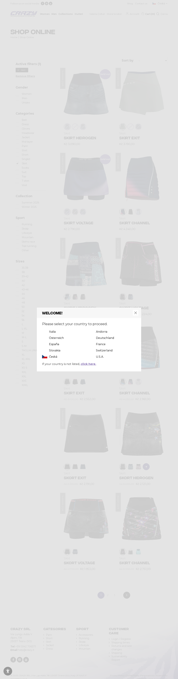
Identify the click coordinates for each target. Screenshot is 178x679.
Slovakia (54, 350)
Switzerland (104, 350)
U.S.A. (100, 356)
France (101, 344)
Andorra (101, 331)
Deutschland (105, 338)
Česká (53, 356)
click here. (88, 364)
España (54, 344)
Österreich (56, 338)
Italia (52, 331)
